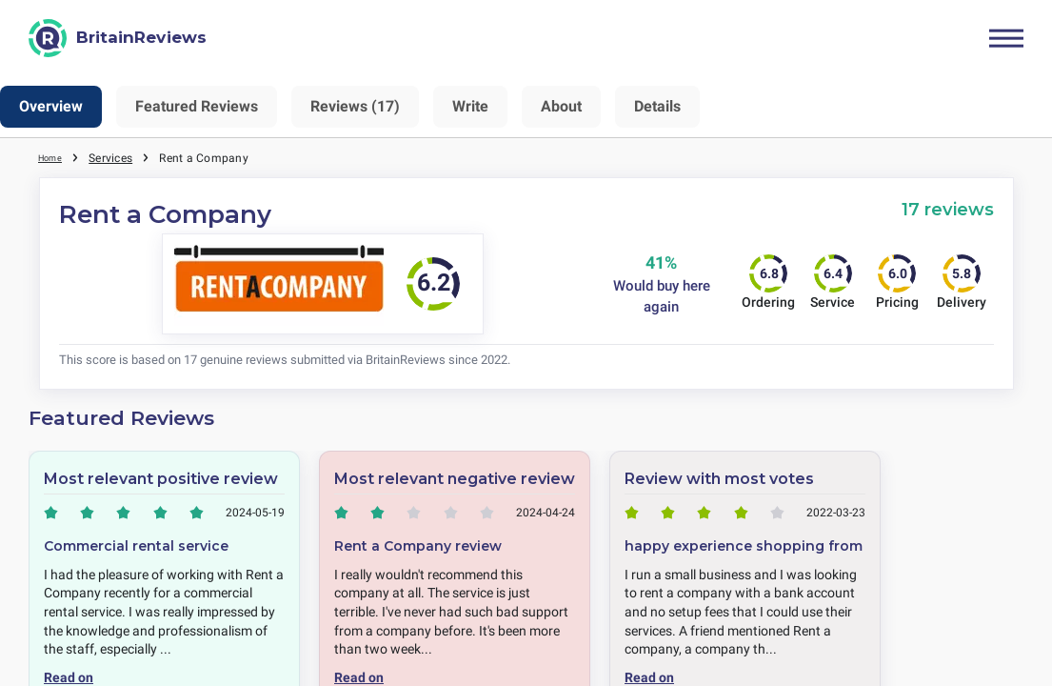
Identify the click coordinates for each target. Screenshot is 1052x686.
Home (54, 157)
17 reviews (948, 209)
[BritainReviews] (118, 38)
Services (119, 157)
